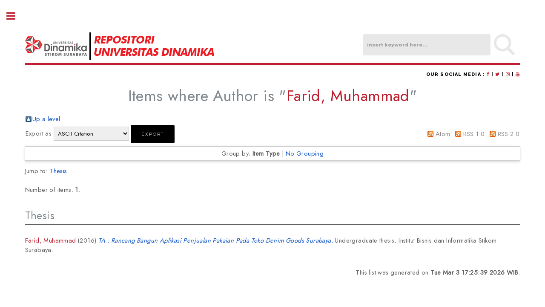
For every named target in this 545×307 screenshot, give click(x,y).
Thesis (58, 170)
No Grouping (305, 153)
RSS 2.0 (509, 133)
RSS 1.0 (474, 133)
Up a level (46, 118)
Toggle (15, 16)
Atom (443, 133)
